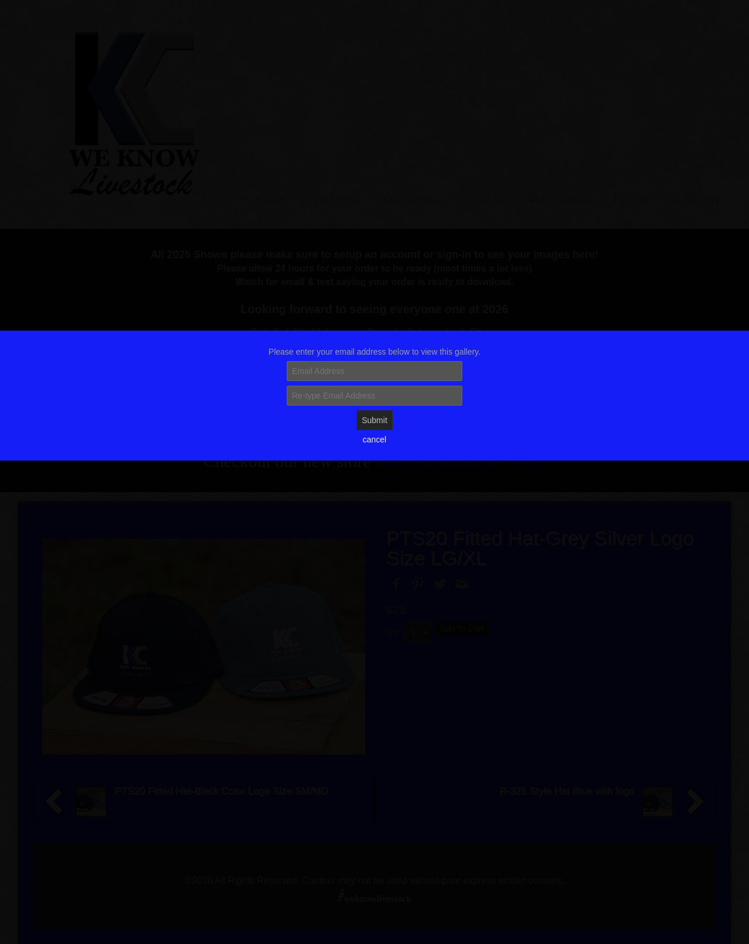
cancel (374, 439)
